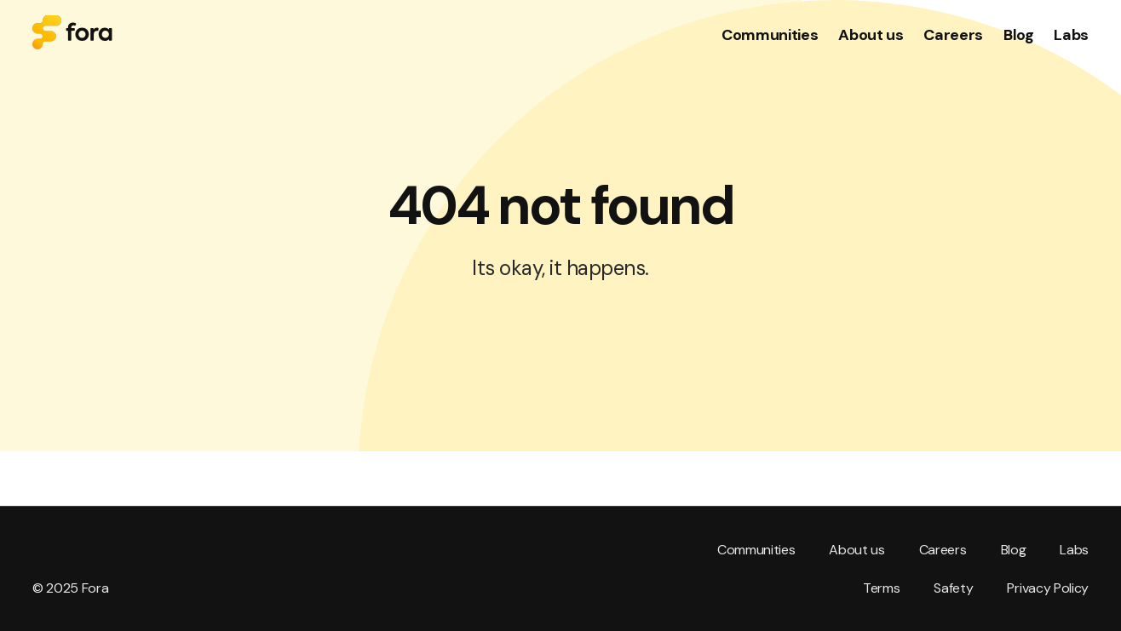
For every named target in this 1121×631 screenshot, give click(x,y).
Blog (1013, 550)
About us (856, 550)
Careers (943, 550)
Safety (953, 588)
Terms (881, 588)
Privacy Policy (1048, 588)
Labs (1074, 550)
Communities (756, 550)
